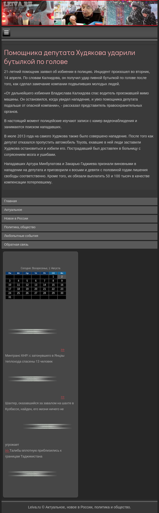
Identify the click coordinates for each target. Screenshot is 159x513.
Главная (10, 201)
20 (36, 289)
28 (44, 293)
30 (62, 293)
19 (27, 289)
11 (18, 284)
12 (27, 284)
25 (18, 293)
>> (62, 350)
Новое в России (16, 219)
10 (9, 284)
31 (9, 297)
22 (53, 289)
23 (62, 289)
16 (62, 284)
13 (36, 284)
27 (36, 293)
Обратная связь (16, 245)
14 (44, 284)
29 (53, 293)
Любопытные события (21, 236)
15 (53, 284)
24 (9, 293)
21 (44, 289)
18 (18, 289)
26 (27, 293)
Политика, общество (19, 227)
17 (9, 289)
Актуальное (13, 210)
